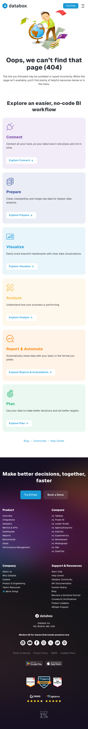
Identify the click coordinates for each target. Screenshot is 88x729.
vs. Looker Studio (60, 523)
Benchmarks (9, 539)
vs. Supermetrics (60, 535)
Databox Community (62, 579)
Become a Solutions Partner (66, 595)
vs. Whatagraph (59, 543)
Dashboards (9, 531)
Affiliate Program (60, 607)
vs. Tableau (57, 516)
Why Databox (9, 575)
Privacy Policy (40, 653)
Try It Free (70, 6)
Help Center (57, 440)
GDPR (54, 653)
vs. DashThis (58, 551)
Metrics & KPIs (10, 527)
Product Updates (60, 603)
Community (39, 440)
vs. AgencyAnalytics (62, 527)
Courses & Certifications (64, 599)
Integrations (9, 520)
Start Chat (57, 571)
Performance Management (16, 547)
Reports (7, 535)
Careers (6, 579)
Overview (7, 516)
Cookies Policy (67, 653)
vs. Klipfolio (57, 531)
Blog (26, 440)
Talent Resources (11, 587)
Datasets (7, 523)
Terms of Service (21, 653)
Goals (5, 543)
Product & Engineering (14, 583)
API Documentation (61, 583)
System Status (59, 587)
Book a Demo (55, 494)
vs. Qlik (55, 547)
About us (7, 571)
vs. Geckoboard (59, 539)
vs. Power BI (58, 520)
